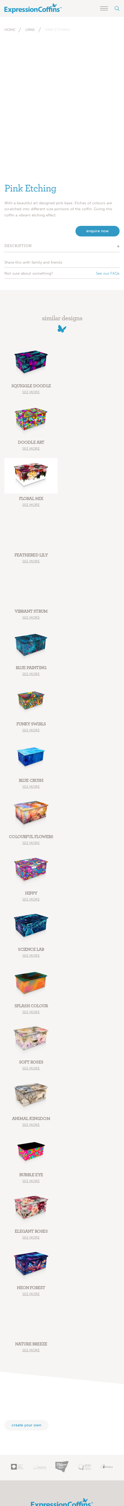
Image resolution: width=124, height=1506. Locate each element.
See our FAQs (108, 273)
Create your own (26, 1425)
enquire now (97, 231)
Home (9, 30)
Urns (30, 30)
